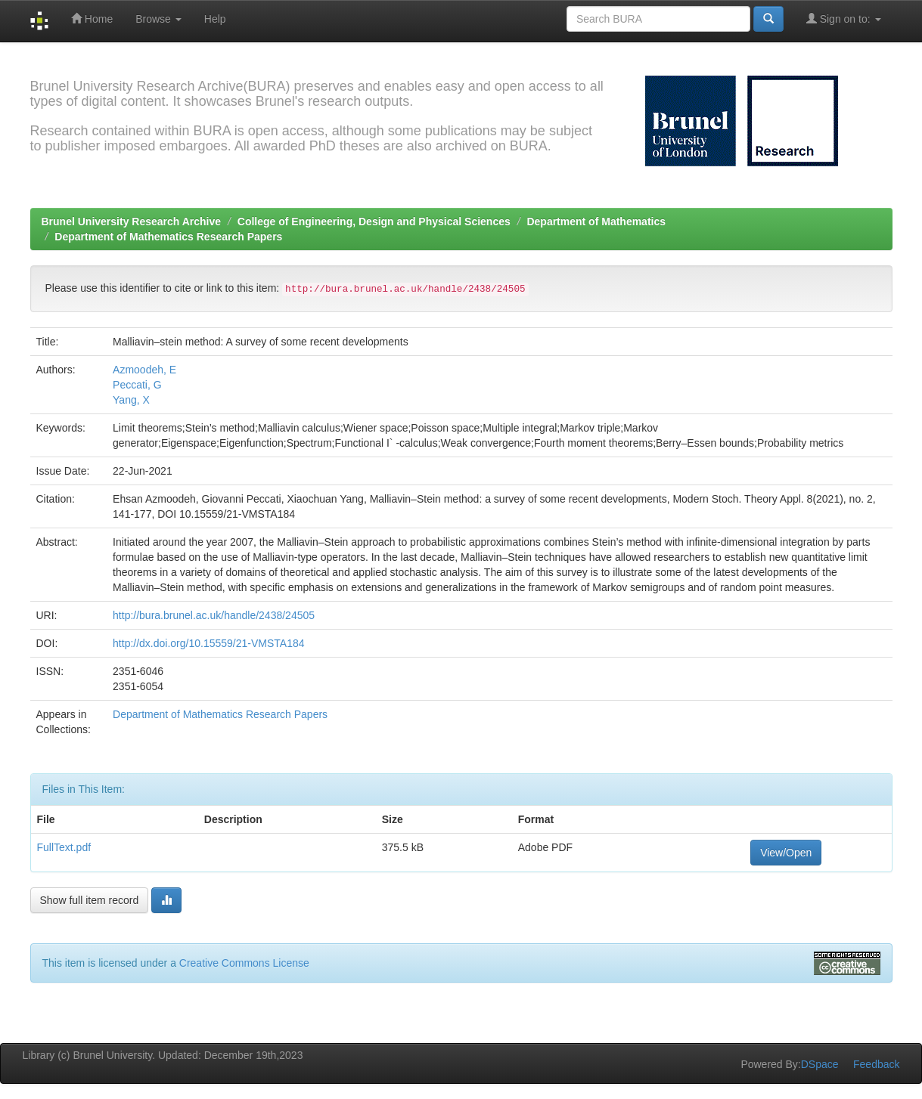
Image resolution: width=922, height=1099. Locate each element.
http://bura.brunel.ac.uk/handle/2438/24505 (214, 615)
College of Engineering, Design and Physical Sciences (374, 221)
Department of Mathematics (596, 221)
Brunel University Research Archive (132, 221)
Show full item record (89, 900)
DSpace (820, 1064)
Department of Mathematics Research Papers (168, 237)
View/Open (786, 853)
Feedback (876, 1064)
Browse (158, 19)
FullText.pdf (64, 847)
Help (215, 19)
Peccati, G (137, 385)
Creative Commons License (244, 963)
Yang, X (131, 400)
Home (92, 18)
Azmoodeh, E (144, 370)
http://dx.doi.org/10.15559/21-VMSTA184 (208, 643)
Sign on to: (843, 18)
